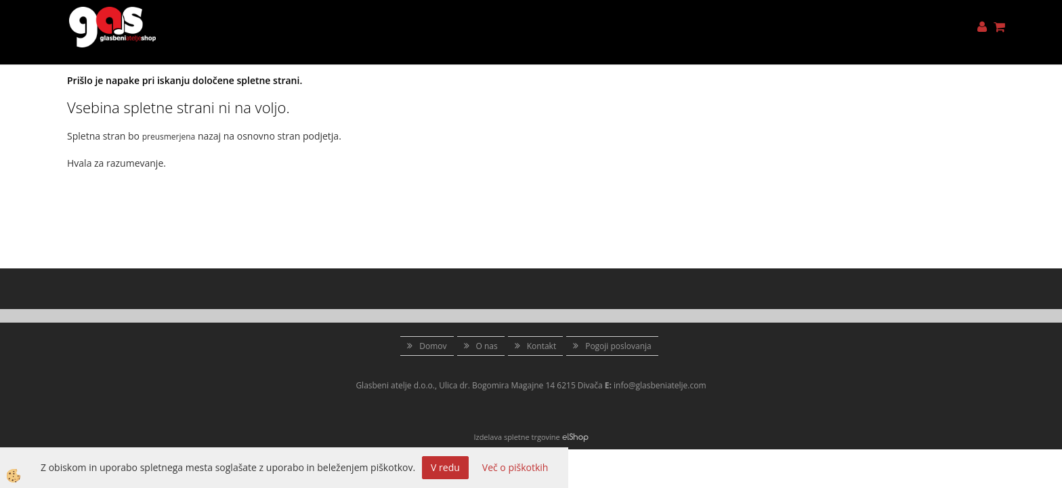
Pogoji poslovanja (618, 346)
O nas (487, 346)
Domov (432, 346)
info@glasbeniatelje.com (660, 385)
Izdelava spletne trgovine (516, 437)
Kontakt (541, 346)
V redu (445, 467)
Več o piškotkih (515, 467)
